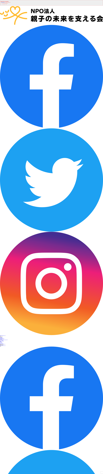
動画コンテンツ (2, 341)
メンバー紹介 (1, 340)
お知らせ (1, 339)
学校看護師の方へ (2, 338)
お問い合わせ (1, 343)
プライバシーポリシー (2, 344)
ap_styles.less (3, 2)
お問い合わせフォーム (2, 335)
